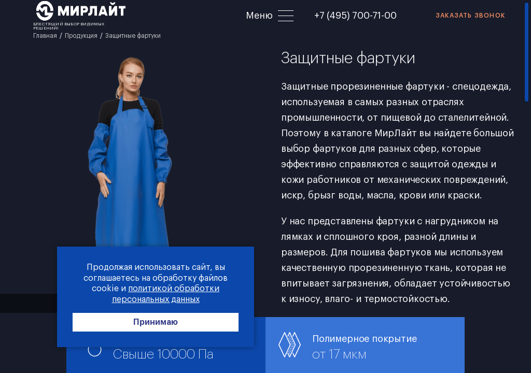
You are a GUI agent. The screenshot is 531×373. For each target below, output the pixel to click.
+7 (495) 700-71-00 (355, 15)
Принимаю (155, 322)
